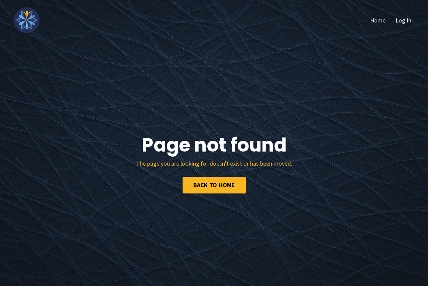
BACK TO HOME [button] (214, 185)
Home (378, 20)
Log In (403, 20)
